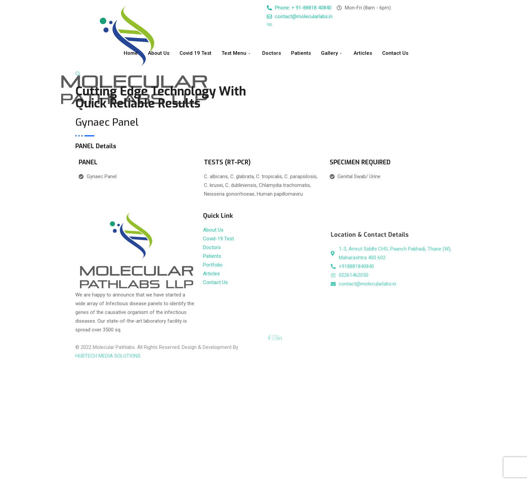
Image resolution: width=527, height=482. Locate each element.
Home (131, 53)
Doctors (271, 53)
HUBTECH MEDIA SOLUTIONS (107, 348)
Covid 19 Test (195, 53)
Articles (363, 53)
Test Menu (236, 53)
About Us (158, 53)
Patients (301, 53)
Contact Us (395, 53)
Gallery (332, 53)
